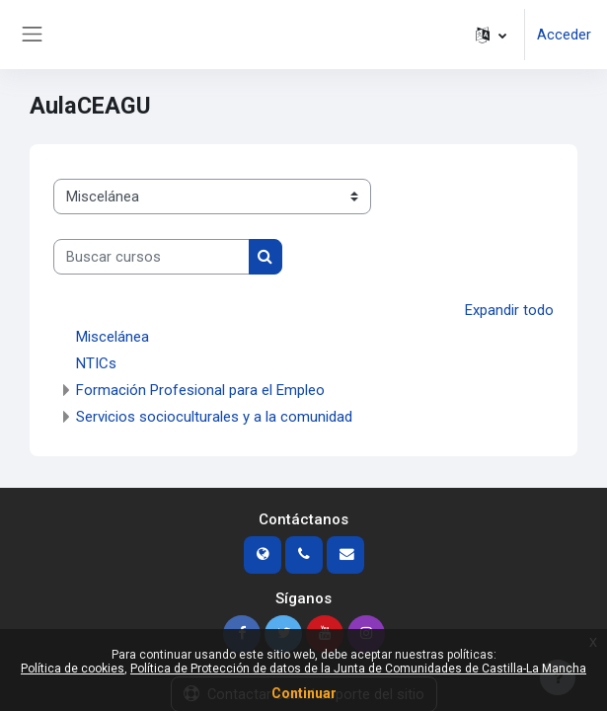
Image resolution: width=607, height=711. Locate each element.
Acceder (564, 34)
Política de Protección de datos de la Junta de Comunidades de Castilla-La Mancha (358, 668)
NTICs (96, 363)
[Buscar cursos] (151, 257)
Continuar (304, 693)
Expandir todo (509, 310)
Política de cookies (72, 668)
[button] (491, 34)
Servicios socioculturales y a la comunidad (214, 417)
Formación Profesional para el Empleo (200, 390)
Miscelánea (112, 337)
